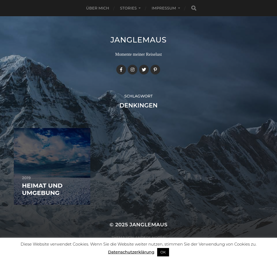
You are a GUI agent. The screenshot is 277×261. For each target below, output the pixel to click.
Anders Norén (150, 237)
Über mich (97, 8)
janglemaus (138, 39)
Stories (128, 8)
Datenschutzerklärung (131, 252)
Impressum (163, 8)
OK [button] (163, 252)
